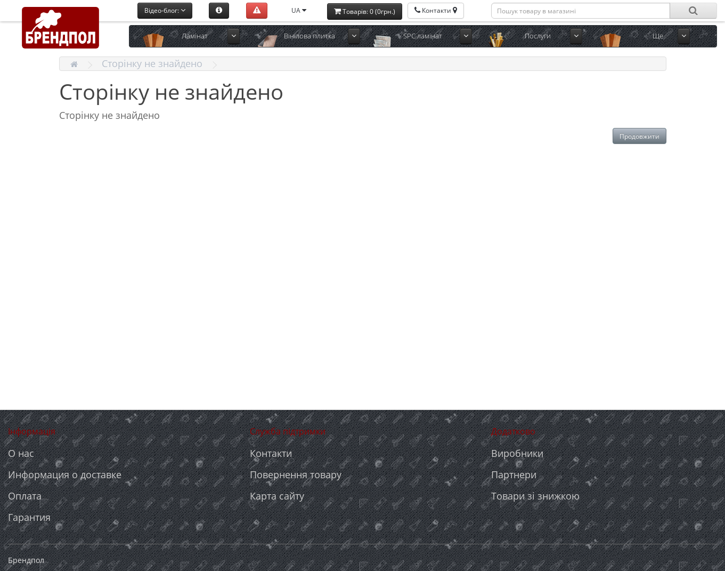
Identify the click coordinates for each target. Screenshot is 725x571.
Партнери (513, 474)
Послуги (538, 36)
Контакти (271, 453)
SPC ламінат (422, 36)
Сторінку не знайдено (152, 63)
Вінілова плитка (309, 36)
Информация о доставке (64, 474)
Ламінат (195, 36)
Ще (658, 36)
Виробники (517, 453)
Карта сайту (277, 495)
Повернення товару (295, 474)
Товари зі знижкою (535, 495)
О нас (21, 453)
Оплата (25, 495)
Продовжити (639, 136)
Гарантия (29, 517)
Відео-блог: (164, 10)
